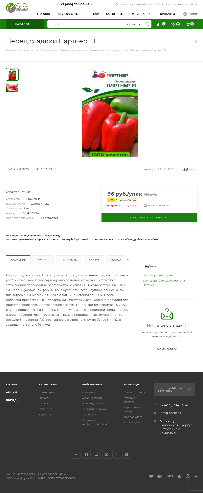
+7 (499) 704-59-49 (75, 4)
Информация (93, 384)
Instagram (96, 454)
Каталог (13, 384)
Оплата (94, 260)
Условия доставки (94, 403)
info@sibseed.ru (171, 413)
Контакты (45, 414)
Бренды (12, 400)
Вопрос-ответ (133, 416)
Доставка (118, 260)
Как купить (69, 260)
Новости (44, 397)
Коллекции (131, 422)
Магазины (89, 392)
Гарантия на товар (94, 409)
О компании (47, 392)
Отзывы (43, 260)
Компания (48, 384)
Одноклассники (116, 454)
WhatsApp (127, 454)
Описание (18, 260)
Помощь (131, 384)
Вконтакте (76, 454)
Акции (11, 392)
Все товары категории (158, 275)
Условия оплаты (92, 397)
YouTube (106, 454)
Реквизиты (46, 409)
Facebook (86, 454)
